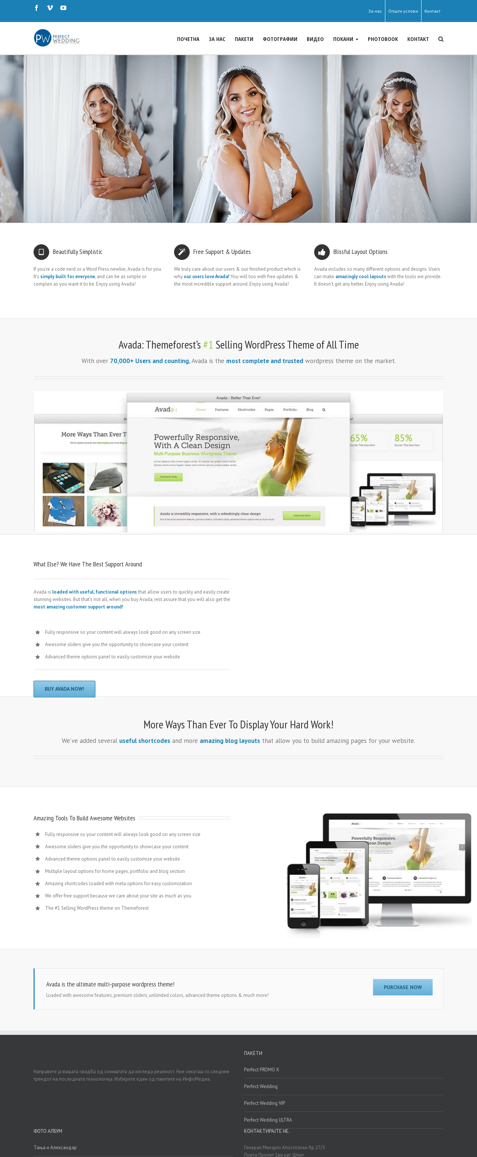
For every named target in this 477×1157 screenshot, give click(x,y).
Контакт (432, 11)
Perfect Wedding (261, 1086)
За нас (375, 11)
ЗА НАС (217, 38)
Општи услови (403, 11)
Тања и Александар (55, 1147)
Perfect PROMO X (261, 1069)
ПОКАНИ (345, 38)
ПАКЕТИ (244, 38)
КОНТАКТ (418, 38)
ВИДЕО (315, 38)
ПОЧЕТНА (188, 38)
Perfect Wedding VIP (264, 1103)
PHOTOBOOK (383, 38)
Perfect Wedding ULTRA (268, 1119)
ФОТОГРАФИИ (280, 38)
